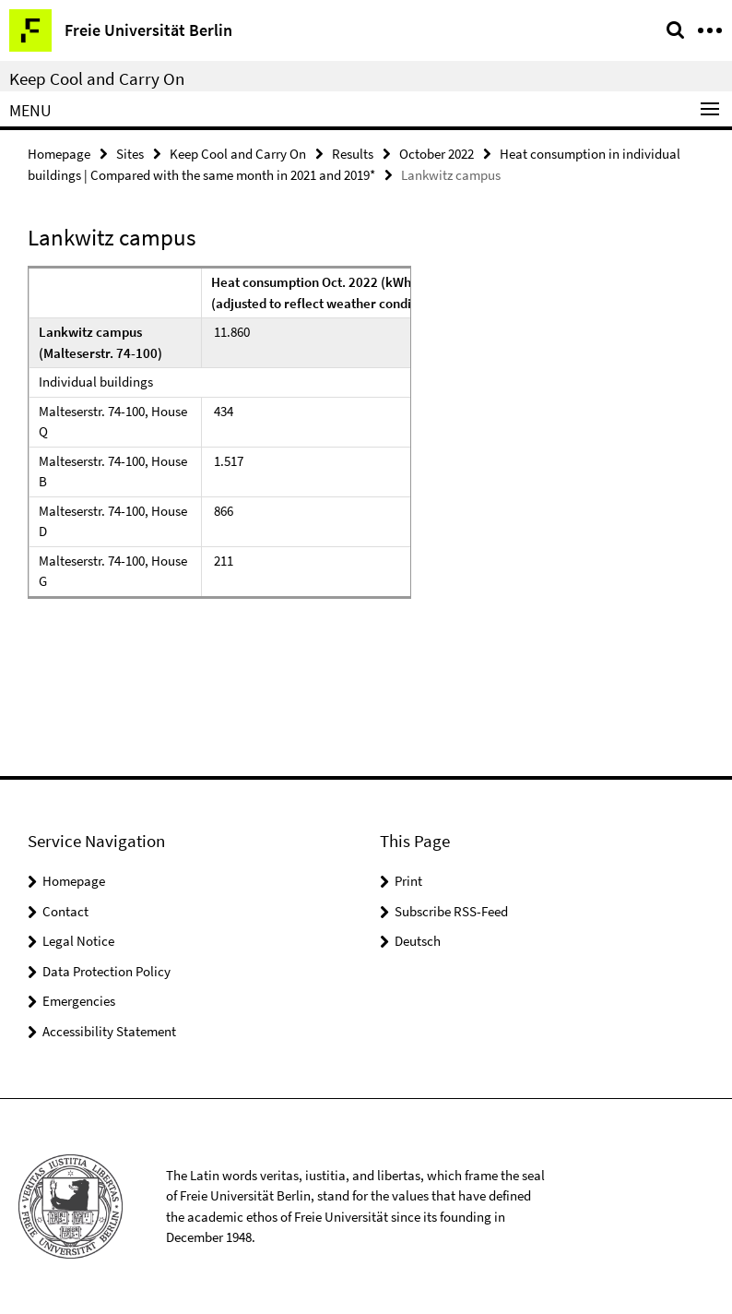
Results (352, 153)
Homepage (59, 153)
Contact (65, 911)
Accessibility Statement (109, 1031)
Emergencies (78, 1000)
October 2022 (436, 153)
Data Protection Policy (106, 971)
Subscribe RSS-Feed (451, 911)
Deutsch (418, 941)
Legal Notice (78, 941)
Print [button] (408, 881)
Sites (130, 153)
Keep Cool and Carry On (96, 78)
